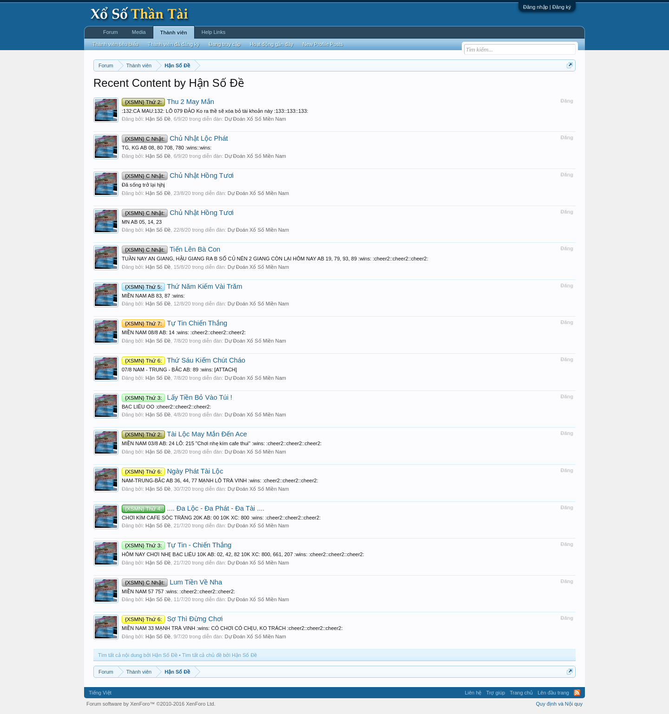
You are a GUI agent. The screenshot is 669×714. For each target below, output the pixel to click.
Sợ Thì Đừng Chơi (172, 619)
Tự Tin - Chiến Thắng (176, 545)
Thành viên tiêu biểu (115, 44)
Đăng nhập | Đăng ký (547, 7)
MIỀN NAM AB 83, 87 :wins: (153, 296)
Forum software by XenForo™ (151, 704)
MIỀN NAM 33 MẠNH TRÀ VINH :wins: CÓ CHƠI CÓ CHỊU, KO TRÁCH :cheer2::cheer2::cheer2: (232, 628)
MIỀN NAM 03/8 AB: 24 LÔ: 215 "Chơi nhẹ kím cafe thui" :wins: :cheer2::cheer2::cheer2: (221, 443)
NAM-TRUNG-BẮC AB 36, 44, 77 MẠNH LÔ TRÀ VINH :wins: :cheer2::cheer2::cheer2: (220, 480)
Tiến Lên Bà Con (171, 249)
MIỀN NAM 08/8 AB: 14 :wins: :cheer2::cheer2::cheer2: (184, 332)
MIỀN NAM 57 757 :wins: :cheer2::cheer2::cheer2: (178, 591)
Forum (110, 32)
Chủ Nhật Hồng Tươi (178, 175)
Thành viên (173, 32)
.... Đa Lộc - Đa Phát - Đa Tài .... (193, 508)
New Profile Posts (322, 44)
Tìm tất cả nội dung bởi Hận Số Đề (137, 655)
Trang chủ (521, 692)
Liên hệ (473, 692)
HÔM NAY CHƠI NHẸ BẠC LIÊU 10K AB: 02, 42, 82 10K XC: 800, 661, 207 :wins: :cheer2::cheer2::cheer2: (243, 554)
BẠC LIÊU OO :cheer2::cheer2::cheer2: (166, 406)
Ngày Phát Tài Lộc (172, 471)
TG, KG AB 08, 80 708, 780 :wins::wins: (166, 147)
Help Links (213, 32)
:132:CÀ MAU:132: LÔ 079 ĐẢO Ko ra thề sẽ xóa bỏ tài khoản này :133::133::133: (215, 111)
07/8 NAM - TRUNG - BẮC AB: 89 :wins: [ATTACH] (179, 369)
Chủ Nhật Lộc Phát (175, 138)
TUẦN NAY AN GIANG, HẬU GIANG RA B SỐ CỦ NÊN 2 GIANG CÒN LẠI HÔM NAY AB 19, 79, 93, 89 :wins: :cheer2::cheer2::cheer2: (275, 258)
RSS (577, 692)
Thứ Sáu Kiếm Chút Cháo (183, 360)
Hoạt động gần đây (272, 44)
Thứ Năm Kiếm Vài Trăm (182, 286)
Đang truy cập (224, 44)
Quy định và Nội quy (559, 704)
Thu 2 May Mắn (168, 101)
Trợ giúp (495, 692)
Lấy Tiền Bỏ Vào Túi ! (177, 397)
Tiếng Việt (100, 692)
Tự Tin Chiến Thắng (174, 323)
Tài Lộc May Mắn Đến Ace (184, 434)
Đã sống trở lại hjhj (143, 185)
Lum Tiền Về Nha (172, 582)
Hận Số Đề (158, 119)
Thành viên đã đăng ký (173, 44)
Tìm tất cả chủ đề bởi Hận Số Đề (219, 655)
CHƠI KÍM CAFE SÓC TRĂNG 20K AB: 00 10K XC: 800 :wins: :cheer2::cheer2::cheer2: (221, 517)
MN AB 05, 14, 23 (142, 222)
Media (139, 32)
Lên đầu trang (553, 692)
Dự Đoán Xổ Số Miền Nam (255, 119)
